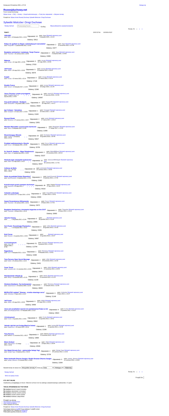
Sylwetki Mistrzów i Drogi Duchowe (22, 22)
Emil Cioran (8, 234)
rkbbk (9, 70)
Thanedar (10, 53)
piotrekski (43, 168)
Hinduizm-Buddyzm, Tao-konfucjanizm (17, 284)
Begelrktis (56, 126)
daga (44, 35)
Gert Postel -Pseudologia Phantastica (17, 226)
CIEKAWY (7, 35)
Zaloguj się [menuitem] (142, 5)
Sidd (9, 244)
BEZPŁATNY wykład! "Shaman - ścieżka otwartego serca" (24, 292)
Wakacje (7, 60)
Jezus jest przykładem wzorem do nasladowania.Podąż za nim (26, 309)
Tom (9, 169)
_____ (9, 219)
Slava (9, 128)
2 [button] (139, 29)
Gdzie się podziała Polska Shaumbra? (17, 176)
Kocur (9, 145)
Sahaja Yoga (11, 352)
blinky (9, 277)
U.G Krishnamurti (10, 243)
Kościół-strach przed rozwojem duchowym (19, 185)
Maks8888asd (54, 151)
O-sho (66, 309)
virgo (9, 153)
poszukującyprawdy (13, 310)
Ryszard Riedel (9, 118)
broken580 (55, 325)
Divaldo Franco (9, 85)
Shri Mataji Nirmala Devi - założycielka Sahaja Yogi (22, 350)
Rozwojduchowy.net (15, 9)
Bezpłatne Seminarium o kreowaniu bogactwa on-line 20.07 (25, 209)
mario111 (51, 93)
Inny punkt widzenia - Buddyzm (15, 102)
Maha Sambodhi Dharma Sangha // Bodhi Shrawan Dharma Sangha (27, 359)
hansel (10, 87)
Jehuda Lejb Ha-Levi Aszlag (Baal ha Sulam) (19, 325)
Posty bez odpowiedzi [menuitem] (45, 14)
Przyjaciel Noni (12, 95)
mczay (9, 62)
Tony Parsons (9, 334)
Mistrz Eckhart (9, 342)
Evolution (47, 135)
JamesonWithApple (54, 159)
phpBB (18, 409)
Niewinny (10, 120)
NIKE (9, 37)
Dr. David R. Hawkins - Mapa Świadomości (19, 151)
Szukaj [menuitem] (20, 14)
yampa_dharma (12, 360)
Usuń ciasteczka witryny (10, 403)
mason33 (10, 186)
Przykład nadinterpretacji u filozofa (16, 143)
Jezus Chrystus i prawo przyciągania (17, 94)
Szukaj (43, 26)
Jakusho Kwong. (10, 218)
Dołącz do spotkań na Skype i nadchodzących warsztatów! (24, 44)
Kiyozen (10, 236)
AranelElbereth (12, 194)
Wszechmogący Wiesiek (12, 135)
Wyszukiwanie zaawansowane (61, 26)
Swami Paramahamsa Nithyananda (16, 201)
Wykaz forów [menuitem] (7, 14)
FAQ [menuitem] (14, 14)
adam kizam (11, 343)
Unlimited (10, 294)
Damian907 (11, 103)
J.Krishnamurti (9, 317)
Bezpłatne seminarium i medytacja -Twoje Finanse (21, 52)
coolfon (10, 136)
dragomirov (11, 327)
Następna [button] (145, 29)
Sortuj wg (45, 367)
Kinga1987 (11, 45)
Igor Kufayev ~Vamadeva (13, 110)
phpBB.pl (24, 412)
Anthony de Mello (10, 168)
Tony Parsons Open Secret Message (17, 259)
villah (9, 161)
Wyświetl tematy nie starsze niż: (20, 367)
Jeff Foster (8, 69)
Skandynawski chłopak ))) (13, 276)
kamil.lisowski (12, 178)
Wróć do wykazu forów (12, 375)
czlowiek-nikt (11, 269)
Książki (6, 77)
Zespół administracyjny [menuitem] (30, 14)
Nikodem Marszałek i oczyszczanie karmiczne (20, 127)
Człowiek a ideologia (11, 193)
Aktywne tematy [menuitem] (59, 14)
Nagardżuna (8, 251)
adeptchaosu (11, 285)
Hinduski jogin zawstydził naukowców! (18, 160)
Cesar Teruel (8, 267)
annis (47, 118)
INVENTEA (24, 410)
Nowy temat (9, 26)
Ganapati (10, 111)
